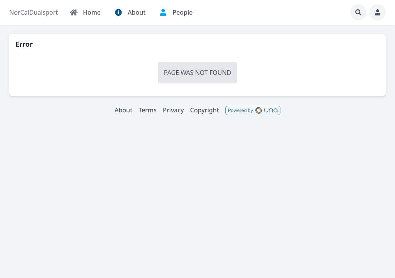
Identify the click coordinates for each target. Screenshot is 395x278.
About (123, 110)
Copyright (204, 110)
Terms (147, 110)
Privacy (173, 110)
